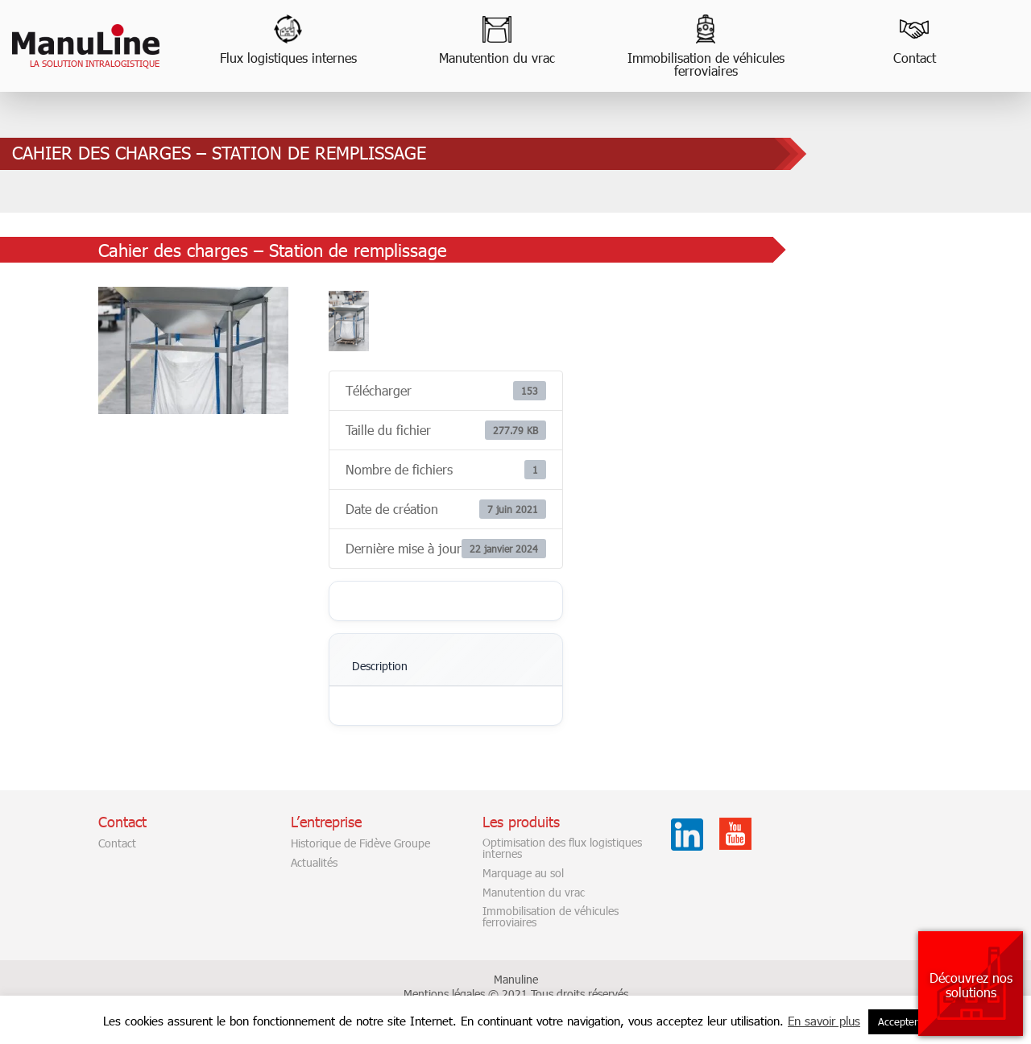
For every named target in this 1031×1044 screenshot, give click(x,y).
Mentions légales (444, 993)
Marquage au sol (523, 873)
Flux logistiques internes (288, 57)
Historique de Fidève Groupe (360, 843)
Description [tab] (380, 665)
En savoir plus (824, 1021)
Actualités (314, 862)
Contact (914, 57)
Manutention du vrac (497, 57)
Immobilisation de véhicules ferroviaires (706, 64)
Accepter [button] (898, 1021)
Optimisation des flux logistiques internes (562, 848)
